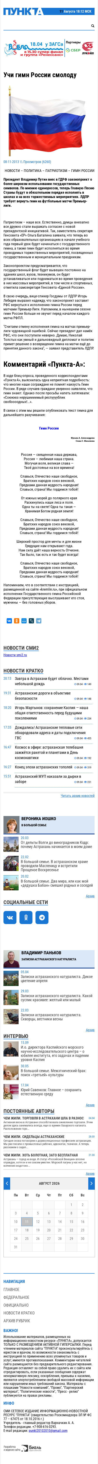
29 (71, 1239)
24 (16, 1239)
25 (27, 1239)
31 (16, 1247)
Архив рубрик (16, 1320)
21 (60, 1230)
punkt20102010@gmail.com (48, 1431)
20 (49, 1230)
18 (27, 1230)
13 (49, 1222)
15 (71, 1222)
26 (38, 1239)
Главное (11, 1289)
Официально (16, 1305)
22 (71, 1230)
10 (16, 1222)
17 (16, 1230)
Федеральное (16, 1297)
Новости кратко (19, 1313)
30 (82, 1239)
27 (49, 1239)
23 (82, 1230)
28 (60, 1239)
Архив (90, 896)
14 (60, 1222)
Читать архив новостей (78, 796)
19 (38, 1230)
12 (38, 1222)
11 (27, 1222)
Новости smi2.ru (15, 655)
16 (82, 1222)
